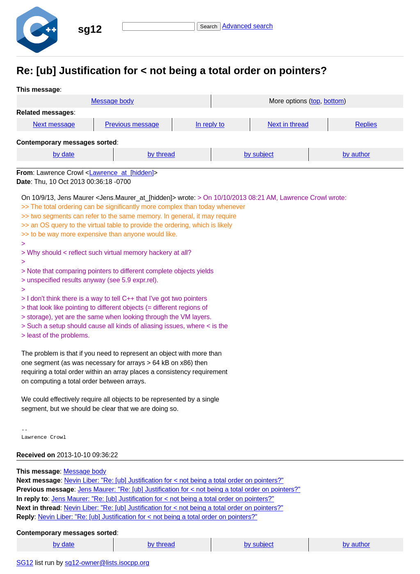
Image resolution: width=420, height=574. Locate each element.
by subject (259, 154)
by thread (161, 154)
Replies (366, 124)
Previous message (132, 124)
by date (63, 154)
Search (208, 26)
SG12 (24, 562)
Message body (112, 101)
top (315, 101)
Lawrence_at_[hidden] (121, 172)
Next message (54, 124)
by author (356, 154)
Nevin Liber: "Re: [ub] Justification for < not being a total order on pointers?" (174, 480)
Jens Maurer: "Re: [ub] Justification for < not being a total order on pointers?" (189, 489)
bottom (334, 101)
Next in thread (287, 124)
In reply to (210, 124)
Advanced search (247, 26)
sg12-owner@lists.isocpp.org (107, 562)
